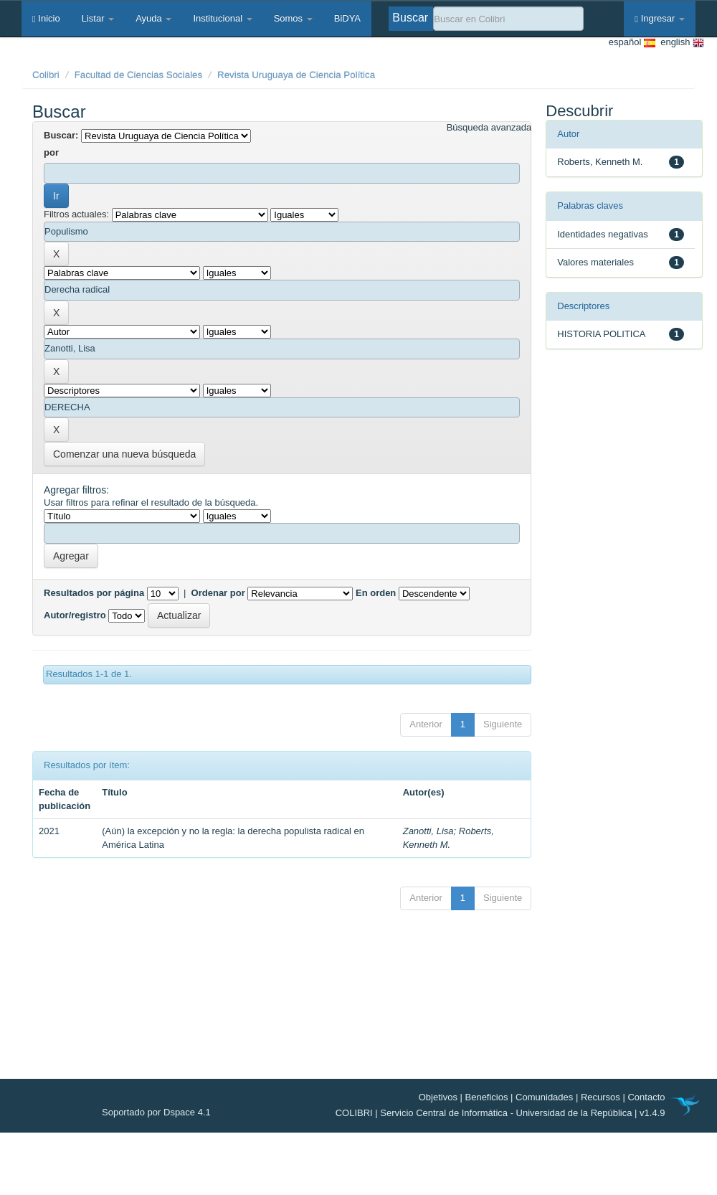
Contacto (646, 1097)
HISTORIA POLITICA (601, 334)
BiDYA (347, 18)
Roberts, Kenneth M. (599, 161)
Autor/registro (75, 615)
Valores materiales (595, 262)
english (679, 43)
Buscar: (61, 135)
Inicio (46, 18)
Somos (293, 18)
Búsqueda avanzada (489, 127)
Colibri (46, 75)
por (51, 152)
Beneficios (486, 1097)
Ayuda (153, 18)
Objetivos (438, 1097)
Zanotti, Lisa (428, 831)
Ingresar (660, 18)
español (632, 43)
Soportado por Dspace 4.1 (156, 1112)
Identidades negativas (602, 234)
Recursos (600, 1097)
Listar (98, 18)
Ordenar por (218, 592)
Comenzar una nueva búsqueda (124, 454)
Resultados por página (94, 592)
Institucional (222, 18)
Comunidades (544, 1097)
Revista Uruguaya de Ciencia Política (296, 75)
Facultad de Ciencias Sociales (139, 75)
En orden (376, 592)
